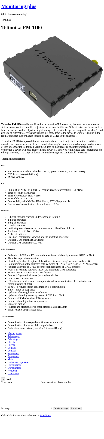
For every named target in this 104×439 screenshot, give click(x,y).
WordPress (45, 420)
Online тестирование (19, 362)
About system (14, 333)
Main (10, 359)
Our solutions (14, 365)
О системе (13, 373)
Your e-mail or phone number (56, 382)
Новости (12, 370)
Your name (6, 382)
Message (5, 413)
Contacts (12, 347)
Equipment (13, 353)
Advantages (14, 336)
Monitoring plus (18, 6)
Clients (11, 342)
